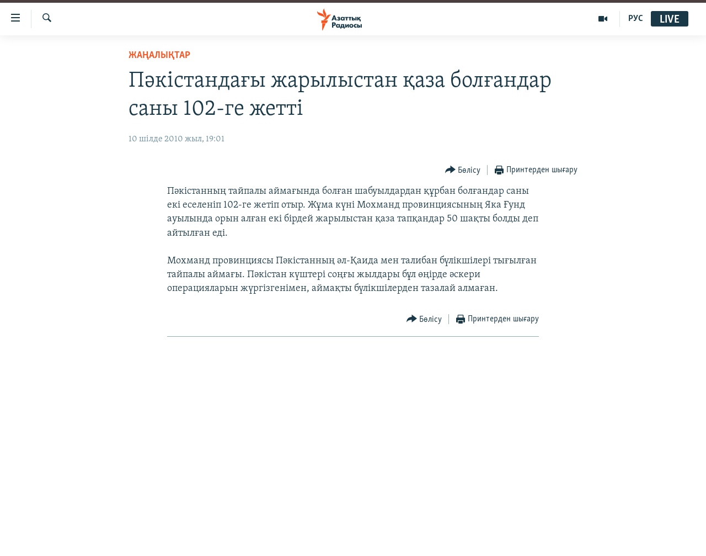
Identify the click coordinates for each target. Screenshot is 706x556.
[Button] (463, 170)
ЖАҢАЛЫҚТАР (159, 55)
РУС (635, 18)
